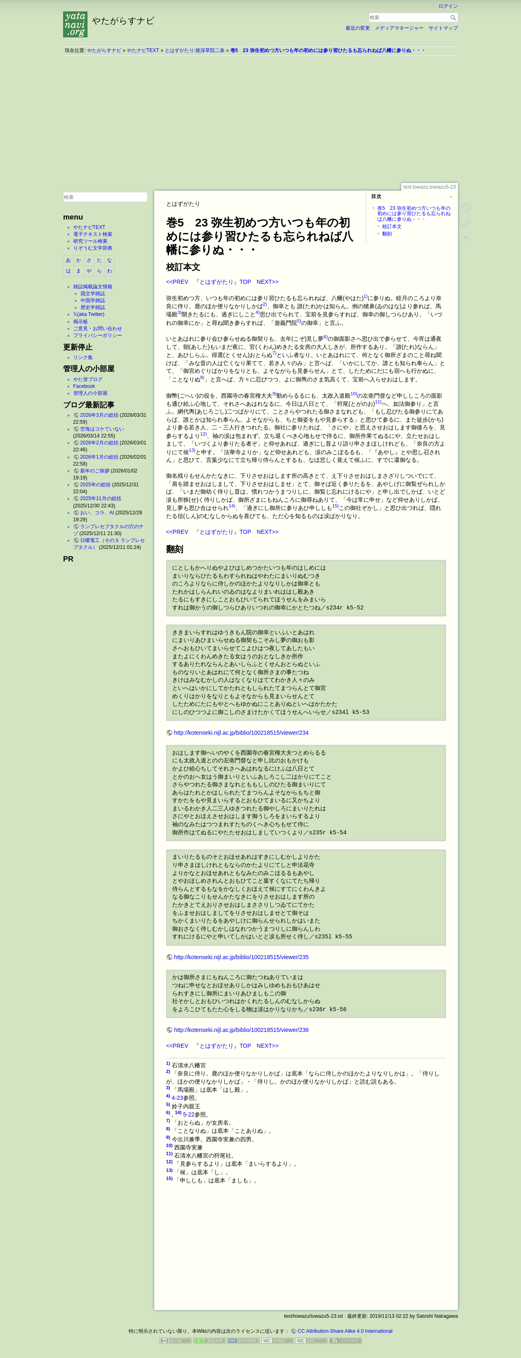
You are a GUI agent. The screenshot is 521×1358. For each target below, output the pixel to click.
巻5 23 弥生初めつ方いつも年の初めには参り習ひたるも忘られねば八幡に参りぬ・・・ (328, 50)
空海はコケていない (102, 429)
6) (326, 336)
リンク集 (83, 357)
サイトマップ (443, 28)
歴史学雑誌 (93, 307)
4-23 (177, 1098)
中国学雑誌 (93, 300)
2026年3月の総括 (99, 415)
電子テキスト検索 (92, 234)
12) (203, 433)
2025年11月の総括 (100, 498)
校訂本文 (392, 226)
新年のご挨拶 (94, 471)
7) (274, 352)
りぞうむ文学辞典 (92, 248)
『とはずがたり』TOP (222, 282)
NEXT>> (268, 282)
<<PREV (177, 282)
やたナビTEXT (143, 50)
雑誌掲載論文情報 (92, 286)
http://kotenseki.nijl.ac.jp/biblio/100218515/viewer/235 (241, 957)
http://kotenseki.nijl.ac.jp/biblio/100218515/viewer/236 (241, 1030)
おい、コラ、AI (97, 513)
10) (353, 393)
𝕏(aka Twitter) (89, 314)
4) (258, 312)
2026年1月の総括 (99, 457)
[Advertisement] (260, 119)
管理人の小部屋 (90, 393)
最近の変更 (358, 28)
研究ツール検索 (90, 241)
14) (232, 505)
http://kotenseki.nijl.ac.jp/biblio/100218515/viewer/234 (241, 732)
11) (378, 401)
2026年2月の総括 (99, 443)
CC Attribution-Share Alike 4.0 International (345, 1331)
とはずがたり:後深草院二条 (195, 50)
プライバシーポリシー (97, 335)
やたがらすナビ (104, 50)
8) (202, 377)
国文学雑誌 (93, 293)
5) (299, 320)
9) (274, 393)
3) (179, 312)
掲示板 (80, 321)
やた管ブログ (88, 379)
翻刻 (387, 234)
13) (192, 450)
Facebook (84, 386)
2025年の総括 (95, 484)
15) (335, 505)
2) (265, 304)
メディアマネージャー (399, 28)
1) (365, 296)
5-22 (189, 1114)
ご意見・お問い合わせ (97, 328)
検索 (454, 17)
